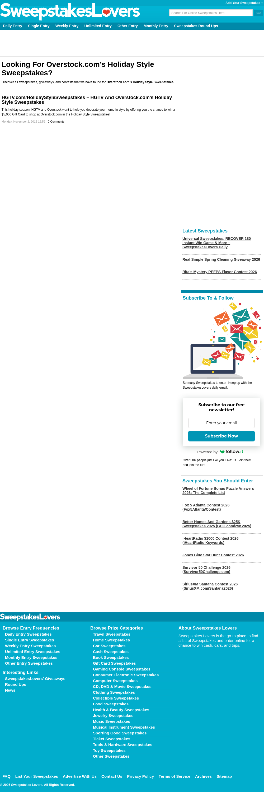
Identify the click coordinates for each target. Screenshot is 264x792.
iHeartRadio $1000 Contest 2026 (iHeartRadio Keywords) (210, 540)
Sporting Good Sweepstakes (120, 733)
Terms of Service (174, 776)
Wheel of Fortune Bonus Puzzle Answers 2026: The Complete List (218, 490)
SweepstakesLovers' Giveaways (35, 678)
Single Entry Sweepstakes (29, 640)
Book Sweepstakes (111, 657)
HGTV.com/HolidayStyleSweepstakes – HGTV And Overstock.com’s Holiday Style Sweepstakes (87, 100)
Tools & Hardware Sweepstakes (122, 744)
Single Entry (39, 26)
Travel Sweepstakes (111, 634)
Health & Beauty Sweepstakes (121, 709)
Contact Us (111, 776)
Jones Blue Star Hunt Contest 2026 (213, 555)
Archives (203, 776)
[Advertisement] (132, 43)
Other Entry (127, 26)
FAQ (6, 776)
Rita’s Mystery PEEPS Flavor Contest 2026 (219, 272)
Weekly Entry (67, 26)
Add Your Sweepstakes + (244, 3)
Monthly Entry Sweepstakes (31, 657)
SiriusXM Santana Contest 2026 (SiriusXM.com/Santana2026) (210, 586)
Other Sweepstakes (111, 756)
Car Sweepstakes (109, 646)
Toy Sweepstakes (109, 750)
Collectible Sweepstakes (116, 698)
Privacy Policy (140, 776)
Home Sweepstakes (111, 640)
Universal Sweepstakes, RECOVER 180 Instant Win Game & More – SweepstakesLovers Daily (216, 242)
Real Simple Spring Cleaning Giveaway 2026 (221, 259)
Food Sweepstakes (111, 704)
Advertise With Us (80, 776)
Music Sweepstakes (111, 721)
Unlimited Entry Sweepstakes (32, 651)
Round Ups (15, 684)
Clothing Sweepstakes (114, 692)
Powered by (220, 452)
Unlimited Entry (98, 26)
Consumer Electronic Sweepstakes (126, 675)
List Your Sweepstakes (36, 776)
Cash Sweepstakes (111, 651)
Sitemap (224, 776)
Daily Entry (12, 26)
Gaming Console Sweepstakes (121, 669)
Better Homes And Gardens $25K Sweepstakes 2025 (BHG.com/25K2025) (216, 524)
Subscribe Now (221, 436)
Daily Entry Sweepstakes (28, 634)
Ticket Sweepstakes (111, 739)
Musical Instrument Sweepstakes (124, 727)
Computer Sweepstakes (115, 680)
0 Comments (56, 121)
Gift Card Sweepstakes (114, 663)
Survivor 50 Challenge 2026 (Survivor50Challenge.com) (206, 569)
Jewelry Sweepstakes (113, 715)
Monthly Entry (156, 26)
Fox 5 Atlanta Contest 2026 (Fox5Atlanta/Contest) (205, 507)
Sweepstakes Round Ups (196, 26)
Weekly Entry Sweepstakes (30, 646)
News (10, 690)
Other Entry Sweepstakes (29, 663)
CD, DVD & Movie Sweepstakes (122, 686)
